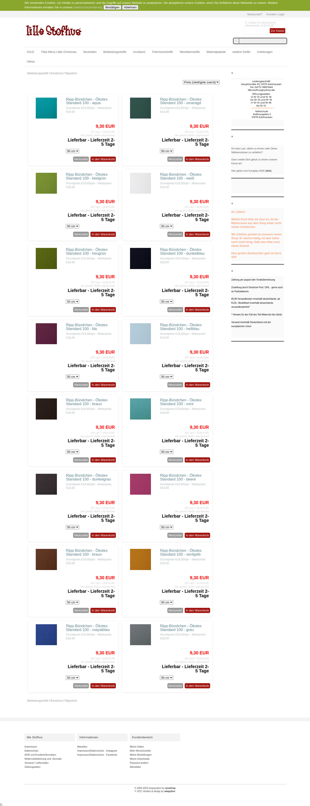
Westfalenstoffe (190, 52)
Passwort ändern (139, 762)
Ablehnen (130, 7)
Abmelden (135, 767)
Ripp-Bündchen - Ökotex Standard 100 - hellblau (181, 327)
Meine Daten (137, 746)
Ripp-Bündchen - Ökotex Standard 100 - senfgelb (181, 552)
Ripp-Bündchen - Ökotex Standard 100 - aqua (87, 101)
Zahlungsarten (32, 767)
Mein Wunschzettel (140, 750)
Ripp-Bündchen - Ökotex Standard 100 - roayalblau (88, 628)
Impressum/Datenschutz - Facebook (97, 754)
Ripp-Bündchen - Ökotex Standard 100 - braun (87, 402)
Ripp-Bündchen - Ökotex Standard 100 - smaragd (181, 101)
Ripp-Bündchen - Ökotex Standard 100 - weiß (181, 176)
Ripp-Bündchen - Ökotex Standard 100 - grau (181, 628)
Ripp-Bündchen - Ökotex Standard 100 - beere (181, 477)
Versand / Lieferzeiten (37, 762)
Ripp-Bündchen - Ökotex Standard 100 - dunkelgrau (88, 477)
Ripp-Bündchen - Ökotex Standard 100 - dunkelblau (182, 251)
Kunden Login (276, 14)
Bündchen (57, 73)
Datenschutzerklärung (88, 7)
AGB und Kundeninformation (40, 754)
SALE (30, 52)
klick (268, 170)
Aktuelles (82, 746)
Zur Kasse (277, 30)
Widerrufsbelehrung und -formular (43, 758)
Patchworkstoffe (162, 52)
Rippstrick (71, 73)
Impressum (31, 746)
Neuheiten (90, 52)
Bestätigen (112, 7)
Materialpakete (216, 52)
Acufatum (139, 52)
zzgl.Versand (108, 135)
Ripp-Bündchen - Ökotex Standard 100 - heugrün (87, 251)
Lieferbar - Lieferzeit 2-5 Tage (91, 142)
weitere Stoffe (241, 52)
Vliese (31, 61)
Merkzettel (81, 159)
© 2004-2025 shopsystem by (155, 788)
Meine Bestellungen (141, 754)
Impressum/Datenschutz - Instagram (97, 750)
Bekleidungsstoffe (114, 52)
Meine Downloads (140, 758)
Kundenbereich (142, 737)
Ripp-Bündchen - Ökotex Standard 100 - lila (87, 327)
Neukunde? (254, 14)
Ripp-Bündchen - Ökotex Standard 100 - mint (181, 402)
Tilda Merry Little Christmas (58, 52)
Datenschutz (31, 750)
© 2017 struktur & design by (155, 791)
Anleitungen (265, 52)
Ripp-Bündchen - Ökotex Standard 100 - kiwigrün (87, 176)
